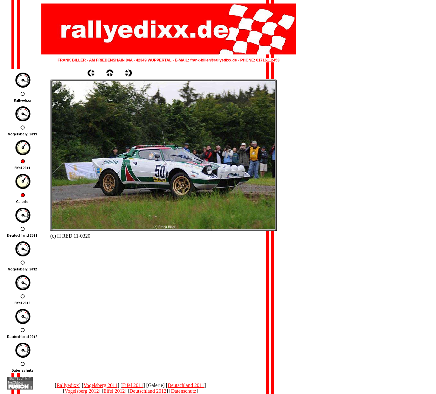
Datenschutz (183, 391)
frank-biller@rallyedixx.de (213, 60)
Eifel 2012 (114, 391)
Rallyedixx (68, 385)
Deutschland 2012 (147, 391)
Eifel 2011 (132, 385)
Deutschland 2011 (186, 385)
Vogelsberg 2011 (101, 385)
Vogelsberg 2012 (82, 391)
